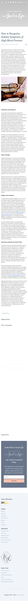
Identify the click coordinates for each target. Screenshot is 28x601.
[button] (26, 44)
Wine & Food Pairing (6, 579)
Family (2, 511)
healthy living (5, 313)
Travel (2, 522)
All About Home (5, 570)
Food (2, 577)
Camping (3, 524)
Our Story (3, 533)
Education (3, 515)
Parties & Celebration (6, 575)
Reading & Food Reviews (7, 581)
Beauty (3, 520)
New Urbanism (4, 537)
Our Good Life (20, 595)
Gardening (3, 572)
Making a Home (5, 535)
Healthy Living (4, 518)
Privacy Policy (4, 542)
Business (3, 513)
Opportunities (4, 531)
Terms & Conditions (6, 540)
